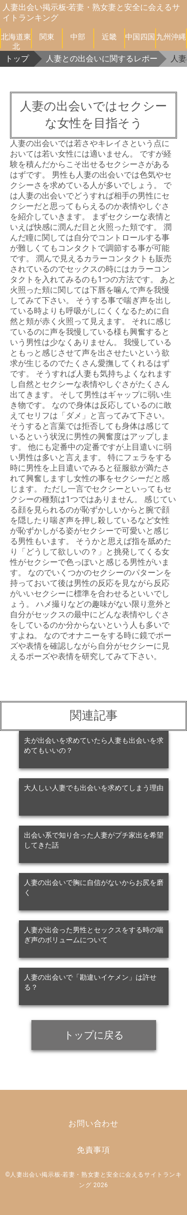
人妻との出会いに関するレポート (102, 58)
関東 (46, 36)
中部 (77, 36)
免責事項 (93, 1150)
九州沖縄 (171, 36)
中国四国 (140, 36)
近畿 (109, 36)
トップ (17, 58)
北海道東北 (16, 40)
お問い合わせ (93, 1123)
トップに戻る (94, 1035)
